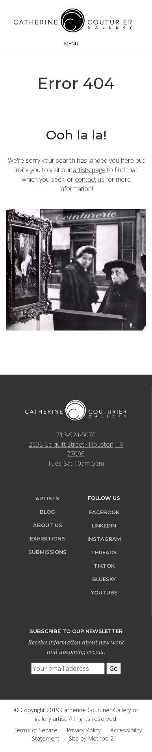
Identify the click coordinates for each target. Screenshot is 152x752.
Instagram (104, 539)
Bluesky (104, 579)
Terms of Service (35, 730)
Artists (47, 498)
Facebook (104, 512)
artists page (89, 169)
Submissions (47, 552)
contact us (89, 179)
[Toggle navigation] (76, 42)
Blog (47, 512)
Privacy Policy (84, 730)
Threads (104, 552)
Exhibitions (47, 539)
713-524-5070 (76, 435)
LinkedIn (104, 526)
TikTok (104, 566)
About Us (47, 525)
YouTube (104, 593)
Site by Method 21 (93, 738)
